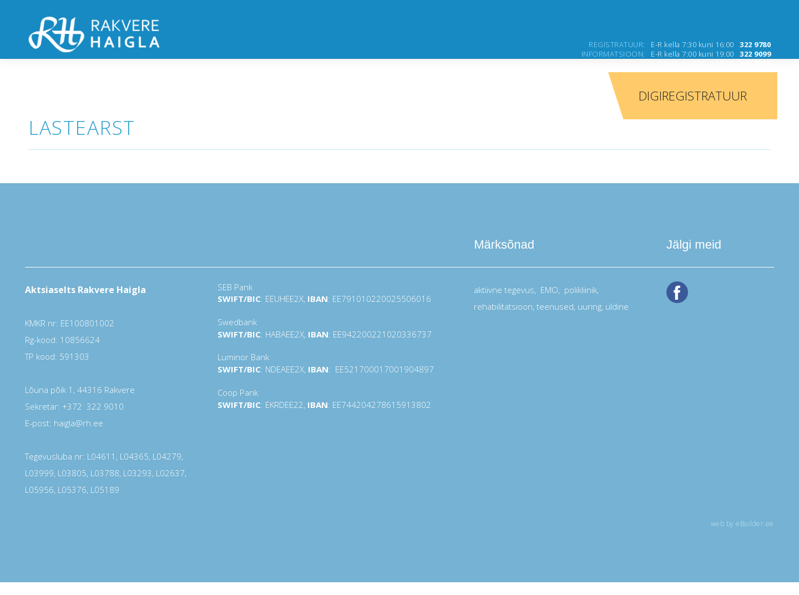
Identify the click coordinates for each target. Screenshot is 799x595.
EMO (548, 289)
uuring (589, 306)
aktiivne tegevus (504, 289)
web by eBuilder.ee (742, 523)
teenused (554, 306)
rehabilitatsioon (503, 306)
